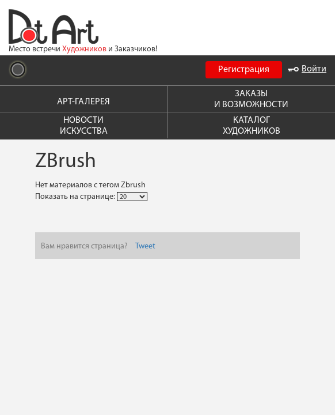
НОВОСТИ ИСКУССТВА (84, 126)
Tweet (145, 246)
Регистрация (243, 69)
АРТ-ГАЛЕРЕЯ (83, 102)
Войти (307, 69)
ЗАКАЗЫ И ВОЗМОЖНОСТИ (251, 99)
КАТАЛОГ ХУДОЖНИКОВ (251, 126)
